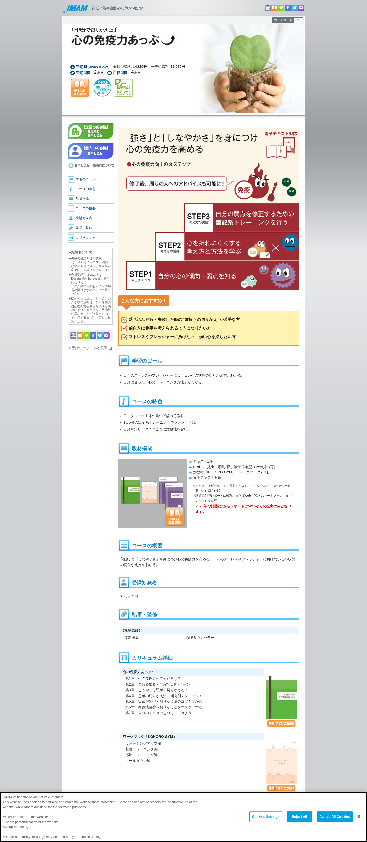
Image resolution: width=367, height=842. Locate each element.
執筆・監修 (84, 228)
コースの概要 (86, 208)
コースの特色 (86, 189)
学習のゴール (86, 179)
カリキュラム (86, 237)
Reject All (299, 817)
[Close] (358, 817)
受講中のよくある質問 (92, 348)
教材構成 (82, 198)
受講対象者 (84, 218)
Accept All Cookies (334, 817)
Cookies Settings (266, 817)
